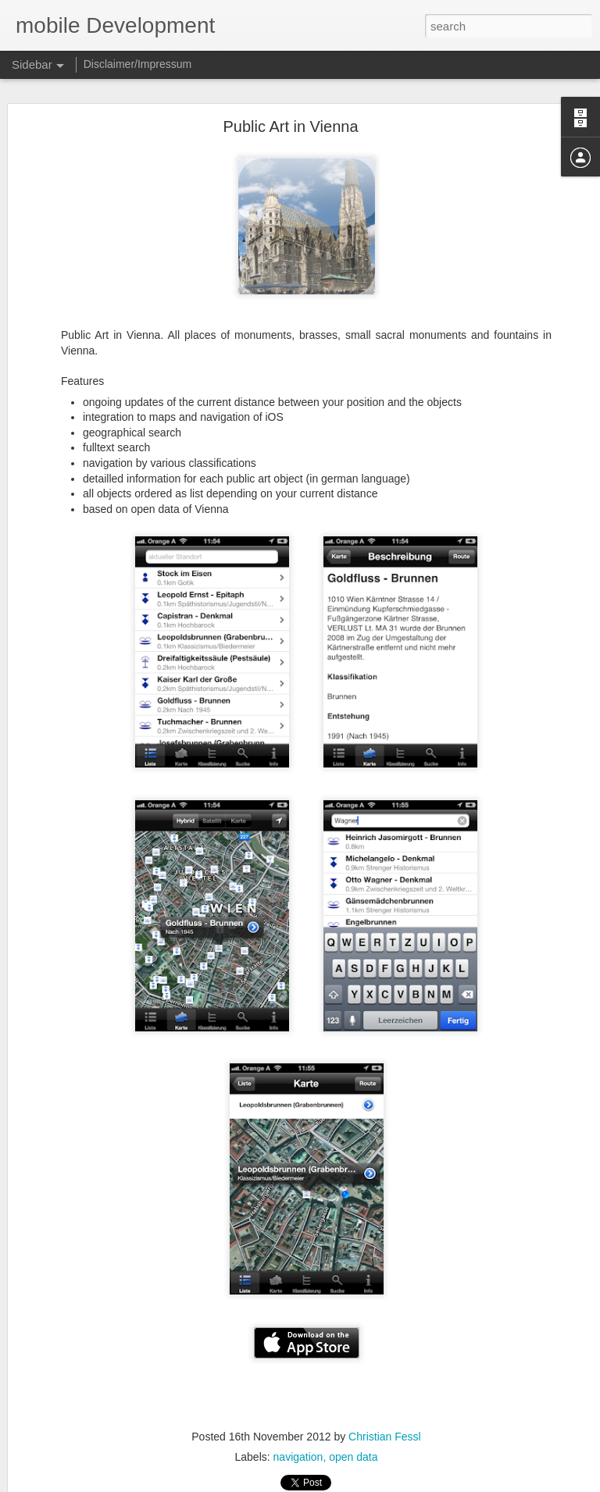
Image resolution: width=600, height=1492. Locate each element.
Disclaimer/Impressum (137, 64)
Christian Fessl (384, 1436)
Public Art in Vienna (290, 126)
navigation (298, 1457)
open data (353, 1457)
